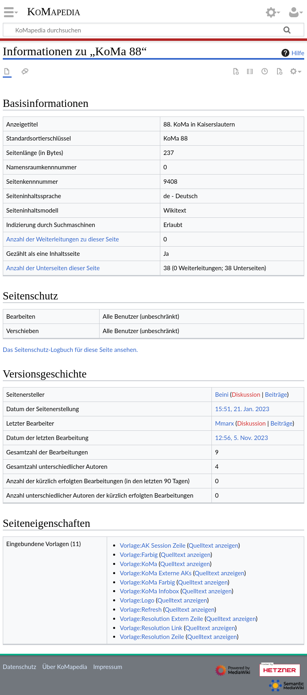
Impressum (107, 666)
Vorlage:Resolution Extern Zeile (161, 618)
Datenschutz (19, 666)
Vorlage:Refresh (141, 609)
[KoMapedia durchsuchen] (153, 29)
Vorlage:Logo (137, 600)
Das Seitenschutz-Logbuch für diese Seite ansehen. (70, 349)
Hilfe (291, 53)
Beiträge (276, 394)
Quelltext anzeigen (213, 545)
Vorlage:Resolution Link (151, 627)
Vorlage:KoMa (138, 563)
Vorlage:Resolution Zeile (152, 636)
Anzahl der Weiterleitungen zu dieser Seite (62, 239)
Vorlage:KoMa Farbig (147, 582)
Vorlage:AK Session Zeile (152, 545)
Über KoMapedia (64, 666)
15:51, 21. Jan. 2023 (242, 408)
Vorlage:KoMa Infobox (149, 591)
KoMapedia (53, 11)
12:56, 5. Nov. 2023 (241, 437)
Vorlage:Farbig (139, 554)
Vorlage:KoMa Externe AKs (155, 572)
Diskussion (246, 394)
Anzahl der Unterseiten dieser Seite (53, 267)
